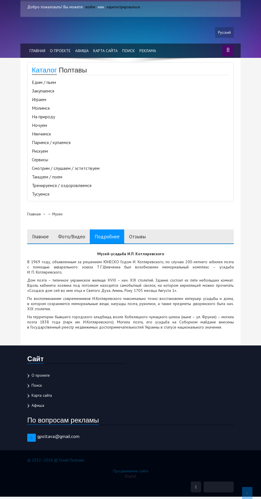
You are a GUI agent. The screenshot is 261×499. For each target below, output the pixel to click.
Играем (39, 101)
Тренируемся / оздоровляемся (61, 187)
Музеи (57, 215)
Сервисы (40, 161)
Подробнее (115, 238)
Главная (37, 52)
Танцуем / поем (47, 178)
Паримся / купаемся (51, 144)
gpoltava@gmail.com (58, 438)
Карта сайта (105, 52)
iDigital (131, 477)
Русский (224, 33)
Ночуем (39, 126)
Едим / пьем (44, 84)
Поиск (128, 52)
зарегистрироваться (123, 6)
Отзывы (148, 238)
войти (90, 6)
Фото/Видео (76, 238)
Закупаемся (43, 92)
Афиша (82, 52)
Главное (41, 238)
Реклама (147, 52)
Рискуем (40, 152)
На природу (43, 118)
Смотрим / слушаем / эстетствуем (66, 169)
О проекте (60, 52)
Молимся (41, 109)
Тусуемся (40, 195)
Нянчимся (41, 135)
